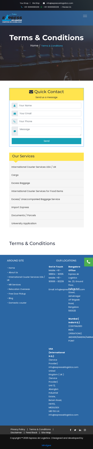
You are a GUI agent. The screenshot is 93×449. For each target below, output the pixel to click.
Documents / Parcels (23, 215)
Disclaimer (16, 432)
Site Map (46, 432)
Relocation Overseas (19, 289)
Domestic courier (17, 302)
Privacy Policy (18, 429)
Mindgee (46, 445)
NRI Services (15, 284)
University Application (23, 223)
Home (34, 45)
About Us (13, 272)
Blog (11, 298)
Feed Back (31, 432)
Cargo (15, 175)
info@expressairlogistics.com (58, 3)
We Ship (35, 3)
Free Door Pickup (17, 293)
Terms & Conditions (40, 429)
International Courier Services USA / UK (33, 167)
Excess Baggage (20, 183)
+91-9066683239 (30, 7)
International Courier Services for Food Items (37, 191)
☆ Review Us (65, 7)
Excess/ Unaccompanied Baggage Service (35, 199)
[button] (84, 16)
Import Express (20, 207)
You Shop (24, 3)
